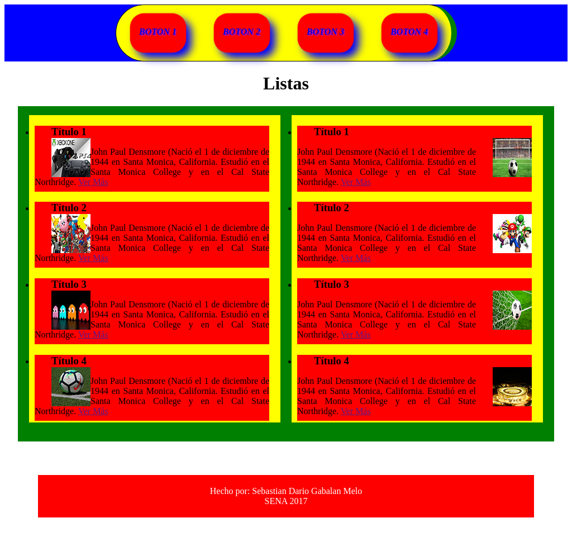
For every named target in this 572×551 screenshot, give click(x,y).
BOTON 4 (409, 31)
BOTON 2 (241, 31)
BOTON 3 (325, 31)
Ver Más (93, 182)
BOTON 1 (158, 31)
